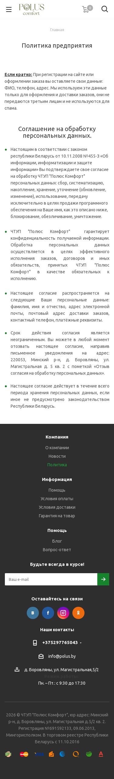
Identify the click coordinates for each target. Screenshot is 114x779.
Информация (57, 479)
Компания (57, 436)
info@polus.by (62, 656)
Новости (57, 456)
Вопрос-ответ (57, 549)
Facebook (48, 613)
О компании (57, 447)
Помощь (57, 490)
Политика (57, 464)
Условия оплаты (57, 498)
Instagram (63, 613)
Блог (57, 541)
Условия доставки (57, 507)
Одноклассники (78, 613)
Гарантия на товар (57, 515)
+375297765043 (60, 642)
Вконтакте (33, 613)
